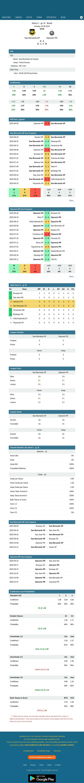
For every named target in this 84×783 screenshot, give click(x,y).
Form (39, 17)
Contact (58, 765)
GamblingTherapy (43, 751)
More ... (72, 201)
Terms (41, 765)
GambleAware (28, 751)
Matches (6, 17)
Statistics (51, 17)
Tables (18, 17)
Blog (63, 17)
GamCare (57, 751)
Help (25, 765)
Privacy (33, 765)
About (49, 765)
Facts (29, 17)
